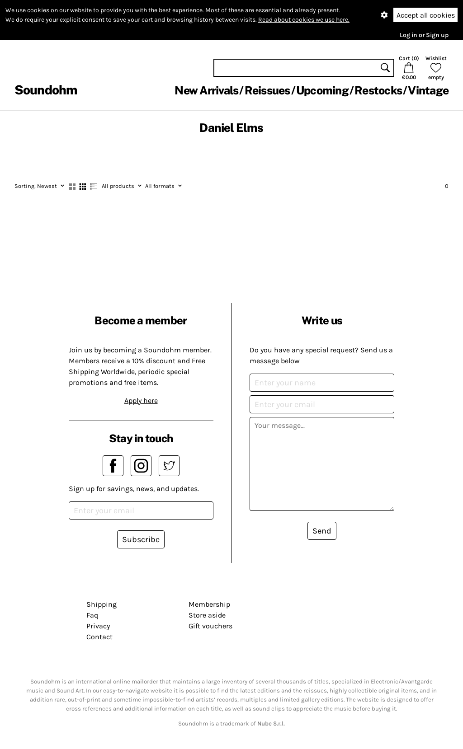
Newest (39, 186)
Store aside (207, 615)
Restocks (378, 90)
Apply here (141, 400)
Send (321, 531)
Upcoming (322, 90)
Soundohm (45, 89)
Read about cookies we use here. (304, 19)
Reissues (267, 90)
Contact (99, 636)
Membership (209, 604)
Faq (92, 615)
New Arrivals (206, 90)
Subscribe (141, 539)
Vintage (428, 90)
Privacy (98, 626)
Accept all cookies (426, 15)
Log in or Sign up (424, 35)
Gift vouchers (210, 626)
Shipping (101, 604)
